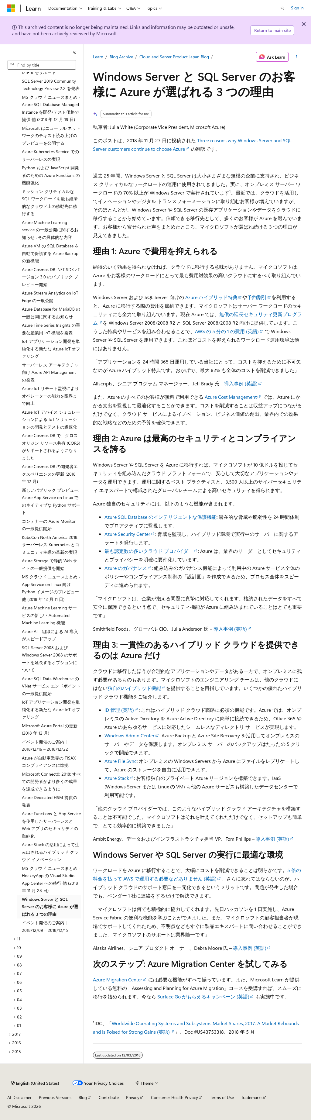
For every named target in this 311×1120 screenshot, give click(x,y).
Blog (83, 1097)
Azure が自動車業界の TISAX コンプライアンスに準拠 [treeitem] (49, 761)
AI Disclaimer (19, 1097)
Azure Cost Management (231, 397)
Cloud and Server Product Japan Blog (174, 57)
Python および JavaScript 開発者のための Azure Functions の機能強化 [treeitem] (51, 175)
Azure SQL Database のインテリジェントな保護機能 (160, 517)
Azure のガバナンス (125, 568)
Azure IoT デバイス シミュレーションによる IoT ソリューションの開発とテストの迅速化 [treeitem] (51, 419)
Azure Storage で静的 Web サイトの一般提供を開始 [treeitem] (49, 564)
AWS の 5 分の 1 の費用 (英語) (227, 331)
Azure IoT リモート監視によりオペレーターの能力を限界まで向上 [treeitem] (50, 395)
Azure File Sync (120, 761)
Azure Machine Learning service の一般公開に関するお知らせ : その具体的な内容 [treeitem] (50, 229)
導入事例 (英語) (241, 383)
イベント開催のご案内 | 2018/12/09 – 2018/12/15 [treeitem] (45, 926)
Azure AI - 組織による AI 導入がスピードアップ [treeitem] (50, 635)
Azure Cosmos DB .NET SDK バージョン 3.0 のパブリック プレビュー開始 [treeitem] (50, 277)
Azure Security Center (127, 534)
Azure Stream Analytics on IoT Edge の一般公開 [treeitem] (50, 296)
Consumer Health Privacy (174, 1097)
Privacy (132, 1097)
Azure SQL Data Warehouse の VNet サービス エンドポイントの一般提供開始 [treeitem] (51, 686)
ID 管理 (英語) (119, 710)
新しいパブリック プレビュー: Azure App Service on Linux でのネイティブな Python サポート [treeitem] (51, 501)
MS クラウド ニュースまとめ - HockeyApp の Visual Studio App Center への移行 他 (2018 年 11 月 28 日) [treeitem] (51, 879)
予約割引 (257, 297)
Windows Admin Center (129, 735)
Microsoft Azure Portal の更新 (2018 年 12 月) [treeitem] (49, 729)
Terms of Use (222, 1097)
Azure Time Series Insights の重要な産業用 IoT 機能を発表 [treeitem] (51, 329)
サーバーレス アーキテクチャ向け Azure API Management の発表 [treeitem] (50, 372)
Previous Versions (55, 1097)
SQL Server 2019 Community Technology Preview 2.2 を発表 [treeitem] (51, 84)
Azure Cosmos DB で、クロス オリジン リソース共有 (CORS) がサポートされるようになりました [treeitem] (51, 446)
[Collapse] (74, 52)
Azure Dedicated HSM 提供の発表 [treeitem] (49, 801)
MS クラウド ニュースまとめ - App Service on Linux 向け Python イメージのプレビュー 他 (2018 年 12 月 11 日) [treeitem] (51, 588)
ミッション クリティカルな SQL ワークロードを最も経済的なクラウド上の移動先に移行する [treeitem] (50, 202)
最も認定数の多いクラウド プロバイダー (148, 551)
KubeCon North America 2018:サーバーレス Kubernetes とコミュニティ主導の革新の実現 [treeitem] (50, 544)
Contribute (109, 1097)
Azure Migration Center (117, 979)
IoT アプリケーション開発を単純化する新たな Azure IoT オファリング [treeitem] (51, 348)
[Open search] (282, 8)
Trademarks (251, 1097)
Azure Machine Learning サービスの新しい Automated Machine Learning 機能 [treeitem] (49, 615)
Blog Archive (121, 57)
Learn (98, 57)
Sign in (297, 8)
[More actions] (296, 57)
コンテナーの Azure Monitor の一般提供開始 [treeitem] (49, 525)
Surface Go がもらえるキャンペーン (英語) (203, 996)
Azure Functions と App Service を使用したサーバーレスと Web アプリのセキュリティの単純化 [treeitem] (51, 825)
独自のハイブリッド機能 (134, 688)
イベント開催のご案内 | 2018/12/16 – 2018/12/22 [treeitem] (45, 745)
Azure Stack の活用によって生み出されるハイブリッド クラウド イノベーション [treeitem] (50, 852)
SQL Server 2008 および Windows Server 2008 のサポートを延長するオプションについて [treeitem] (49, 659)
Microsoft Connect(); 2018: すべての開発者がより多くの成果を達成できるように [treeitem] (51, 781)
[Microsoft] (11, 8)
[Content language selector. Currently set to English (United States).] (35, 1083)
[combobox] (41, 65)
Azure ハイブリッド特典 (211, 297)
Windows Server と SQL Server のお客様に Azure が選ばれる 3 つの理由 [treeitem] (50, 906)
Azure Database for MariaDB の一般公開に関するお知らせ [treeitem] (51, 312)
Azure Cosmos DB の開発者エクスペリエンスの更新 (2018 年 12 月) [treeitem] (50, 474)
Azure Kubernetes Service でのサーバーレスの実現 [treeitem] (50, 155)
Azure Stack (116, 778)
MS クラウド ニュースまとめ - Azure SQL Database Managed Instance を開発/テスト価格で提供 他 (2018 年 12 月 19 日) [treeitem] (51, 108)
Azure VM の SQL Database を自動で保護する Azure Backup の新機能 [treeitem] (50, 253)
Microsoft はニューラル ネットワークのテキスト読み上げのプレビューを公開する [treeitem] (51, 135)
